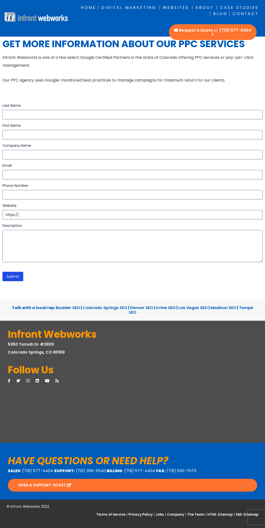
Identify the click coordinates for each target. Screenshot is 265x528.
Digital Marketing (128, 7)
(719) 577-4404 (235, 30)
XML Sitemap (247, 514)
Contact (246, 14)
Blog (220, 14)
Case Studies (239, 7)
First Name (11, 125)
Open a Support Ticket (44, 485)
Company (175, 514)
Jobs (160, 514)
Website (9, 205)
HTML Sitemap (220, 514)
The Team (195, 514)
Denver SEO (141, 308)
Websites (176, 7)
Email (7, 165)
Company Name (16, 145)
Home (88, 7)
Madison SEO (223, 308)
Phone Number (15, 185)
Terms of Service (110, 514)
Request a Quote (196, 30)
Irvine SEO (166, 308)
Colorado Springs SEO (105, 308)
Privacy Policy (140, 514)
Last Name (11, 105)
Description (12, 225)
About (204, 7)
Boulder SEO (68, 308)
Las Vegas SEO (193, 308)
